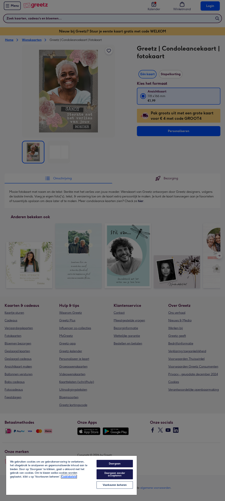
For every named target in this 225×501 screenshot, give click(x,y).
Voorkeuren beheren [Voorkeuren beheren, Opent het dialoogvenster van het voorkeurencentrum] (115, 485)
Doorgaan (115, 463)
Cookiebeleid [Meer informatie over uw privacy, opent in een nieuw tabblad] (69, 476)
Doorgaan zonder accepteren (114, 474)
